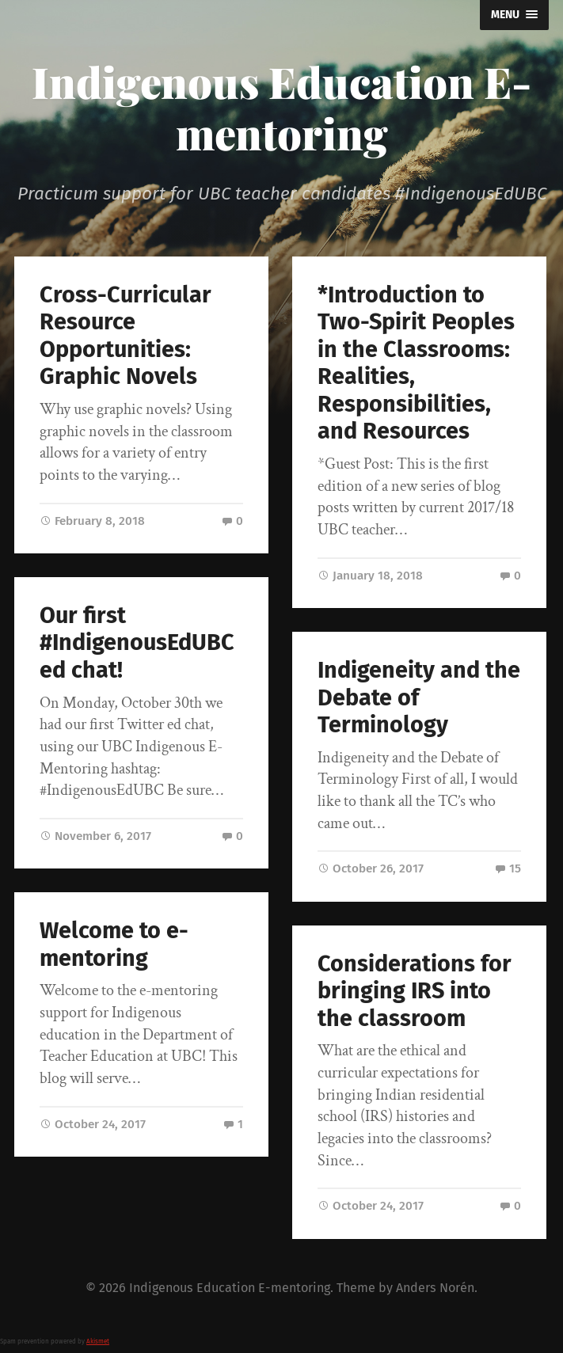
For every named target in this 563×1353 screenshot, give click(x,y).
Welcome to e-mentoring (114, 944)
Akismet (97, 1341)
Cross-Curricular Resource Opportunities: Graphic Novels (125, 336)
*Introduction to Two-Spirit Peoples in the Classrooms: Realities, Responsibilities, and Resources (416, 363)
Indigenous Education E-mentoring (281, 107)
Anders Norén (435, 1287)
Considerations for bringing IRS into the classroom (415, 991)
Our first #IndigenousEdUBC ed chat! (137, 643)
